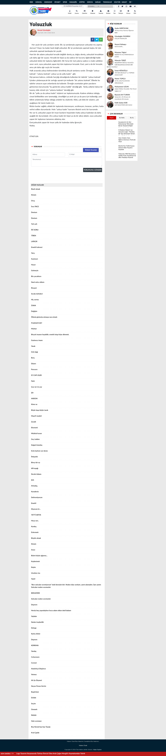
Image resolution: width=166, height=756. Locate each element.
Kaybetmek (66, 562)
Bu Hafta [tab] (121, 117)
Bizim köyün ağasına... (66, 556)
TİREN (66, 236)
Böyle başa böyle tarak (66, 411)
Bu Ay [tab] (132, 117)
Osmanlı (66, 710)
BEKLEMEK (66, 593)
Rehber (108, 12)
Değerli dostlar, (66, 445)
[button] (130, 2)
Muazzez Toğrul (120, 52)
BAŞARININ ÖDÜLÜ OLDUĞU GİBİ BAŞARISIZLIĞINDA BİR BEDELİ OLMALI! (120, 65)
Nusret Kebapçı (120, 44)
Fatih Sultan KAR (121, 103)
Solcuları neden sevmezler (66, 599)
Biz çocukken (66, 277)
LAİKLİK (66, 242)
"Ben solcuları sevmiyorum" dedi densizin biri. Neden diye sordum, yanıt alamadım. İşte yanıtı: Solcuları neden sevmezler (66, 587)
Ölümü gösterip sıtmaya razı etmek (66, 317)
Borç (66, 358)
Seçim (66, 704)
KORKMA (66, 646)
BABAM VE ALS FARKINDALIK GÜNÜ (124, 56)
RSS (135, 12)
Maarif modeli (66, 416)
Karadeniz (66, 492)
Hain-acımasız (66, 721)
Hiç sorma (66, 300)
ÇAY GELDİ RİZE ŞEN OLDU (123, 105)
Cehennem (66, 657)
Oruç (66, 201)
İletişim (121, 12)
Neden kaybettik (66, 623)
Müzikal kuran (66, 434)
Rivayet (66, 288)
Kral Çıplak (66, 733)
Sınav (66, 550)
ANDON (66, 399)
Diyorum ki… (66, 509)
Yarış (66, 253)
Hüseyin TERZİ (120, 60)
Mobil (69, 12)
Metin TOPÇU (120, 79)
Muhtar (66, 329)
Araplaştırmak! (66, 323)
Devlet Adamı (66, 475)
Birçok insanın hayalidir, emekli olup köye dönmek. (66, 335)
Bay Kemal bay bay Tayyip (66, 727)
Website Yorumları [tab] (91, 150)
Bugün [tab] (111, 117)
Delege (66, 628)
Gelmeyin (66, 271)
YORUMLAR (38, 146)
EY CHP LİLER (66, 376)
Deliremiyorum (66, 498)
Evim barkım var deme (66, 451)
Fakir (66, 381)
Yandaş (66, 652)
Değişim (66, 312)
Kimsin (66, 195)
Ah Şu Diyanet (66, 681)
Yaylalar (66, 617)
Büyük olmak (66, 539)
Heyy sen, (66, 521)
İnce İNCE (66, 207)
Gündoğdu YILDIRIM (122, 36)
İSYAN (66, 698)
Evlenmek (66, 533)
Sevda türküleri (66, 294)
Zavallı (66, 422)
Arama (77, 12)
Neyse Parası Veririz (66, 687)
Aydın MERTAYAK (121, 28)
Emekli (66, 504)
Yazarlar (101, 12)
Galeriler (84, 12)
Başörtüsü (66, 692)
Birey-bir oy (66, 463)
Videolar (92, 12)
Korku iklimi (66, 634)
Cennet (66, 663)
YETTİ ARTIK (66, 515)
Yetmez (66, 675)
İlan (114, 12)
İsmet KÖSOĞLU (121, 71)
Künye (128, 12)
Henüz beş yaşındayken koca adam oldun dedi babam (66, 611)
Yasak (66, 347)
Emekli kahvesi (66, 248)
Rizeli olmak (66, 189)
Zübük (66, 306)
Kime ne (66, 405)
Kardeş (66, 527)
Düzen (66, 364)
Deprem (66, 605)
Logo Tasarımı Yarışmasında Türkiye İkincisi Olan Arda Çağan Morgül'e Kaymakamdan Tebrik (50, 753)
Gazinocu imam (66, 341)
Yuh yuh (66, 224)
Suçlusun (66, 259)
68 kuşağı (66, 469)
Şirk (66, 480)
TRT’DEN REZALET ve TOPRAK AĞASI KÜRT (124, 74)
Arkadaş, (66, 486)
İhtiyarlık (66, 457)
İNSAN (66, 716)
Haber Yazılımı (97, 749)
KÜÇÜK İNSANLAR (121, 38)
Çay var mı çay (66, 387)
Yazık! (66, 579)
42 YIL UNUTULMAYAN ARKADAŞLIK (122, 82)
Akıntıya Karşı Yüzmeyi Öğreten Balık (124, 31)
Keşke (66, 568)
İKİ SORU (66, 230)
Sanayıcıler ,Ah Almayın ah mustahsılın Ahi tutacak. (122, 98)
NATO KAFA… (119, 46)
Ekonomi (66, 428)
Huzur (66, 265)
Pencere (66, 370)
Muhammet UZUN (122, 87)
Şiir (66, 393)
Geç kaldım (66, 440)
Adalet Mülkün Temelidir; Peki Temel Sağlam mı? (125, 90)
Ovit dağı (66, 352)
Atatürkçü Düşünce (66, 669)
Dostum (66, 213)
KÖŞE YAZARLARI (116, 24)
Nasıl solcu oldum (66, 283)
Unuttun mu (66, 573)
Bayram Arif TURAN (122, 95)
